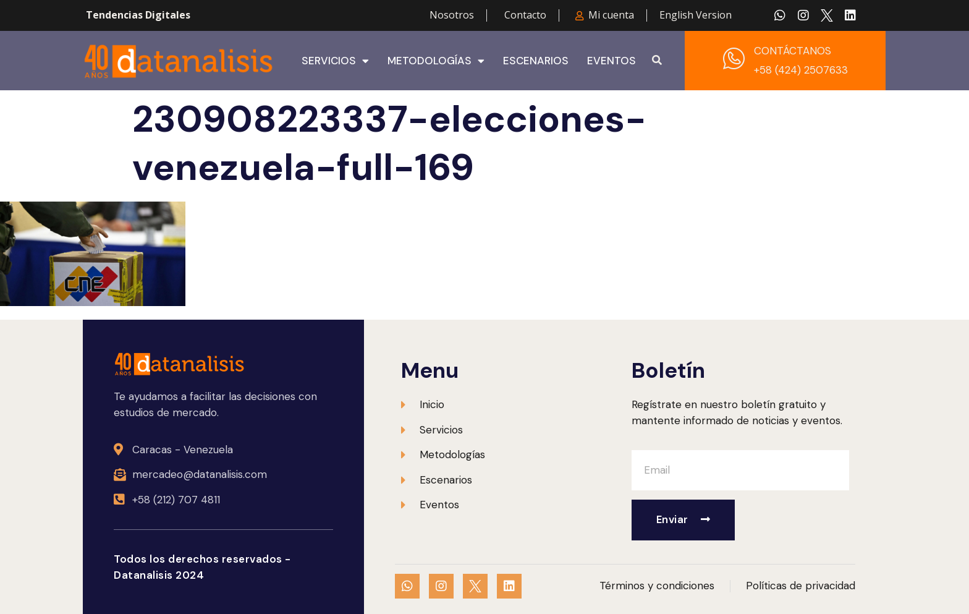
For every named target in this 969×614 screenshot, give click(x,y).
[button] (657, 60)
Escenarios (536, 60)
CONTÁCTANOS (792, 51)
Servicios (335, 60)
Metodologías (436, 60)
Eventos (611, 60)
